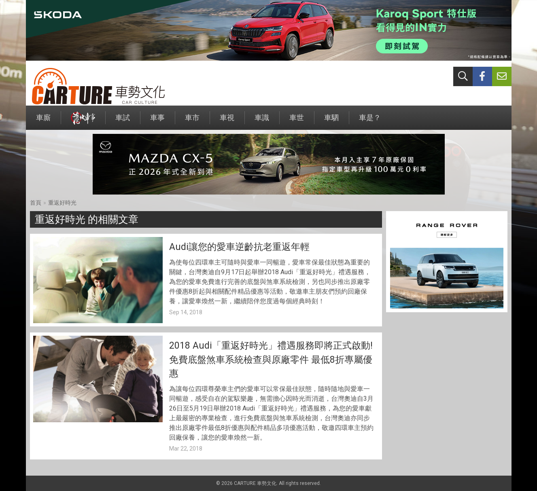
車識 (261, 121)
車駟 (331, 121)
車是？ (370, 121)
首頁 (35, 202)
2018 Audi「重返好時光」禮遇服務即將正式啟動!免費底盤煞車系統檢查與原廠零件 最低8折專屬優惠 (271, 359)
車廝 (43, 121)
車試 (122, 121)
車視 (227, 121)
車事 (157, 121)
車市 (192, 121)
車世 (296, 121)
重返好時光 (62, 202)
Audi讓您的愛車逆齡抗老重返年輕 (239, 246)
